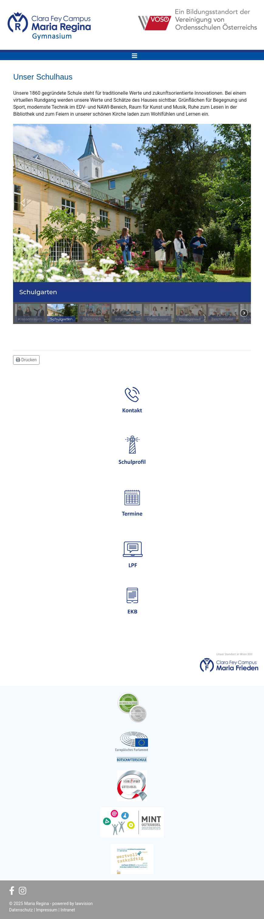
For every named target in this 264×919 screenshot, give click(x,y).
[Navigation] (134, 56)
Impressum (46, 909)
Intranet (67, 909)
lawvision (84, 903)
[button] (22, 203)
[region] (132, 224)
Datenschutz (21, 909)
